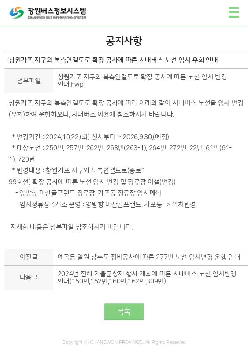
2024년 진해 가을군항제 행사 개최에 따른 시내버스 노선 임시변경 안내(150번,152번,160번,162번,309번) (147, 277)
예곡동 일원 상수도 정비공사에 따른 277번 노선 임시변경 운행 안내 (149, 257)
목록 (124, 312)
